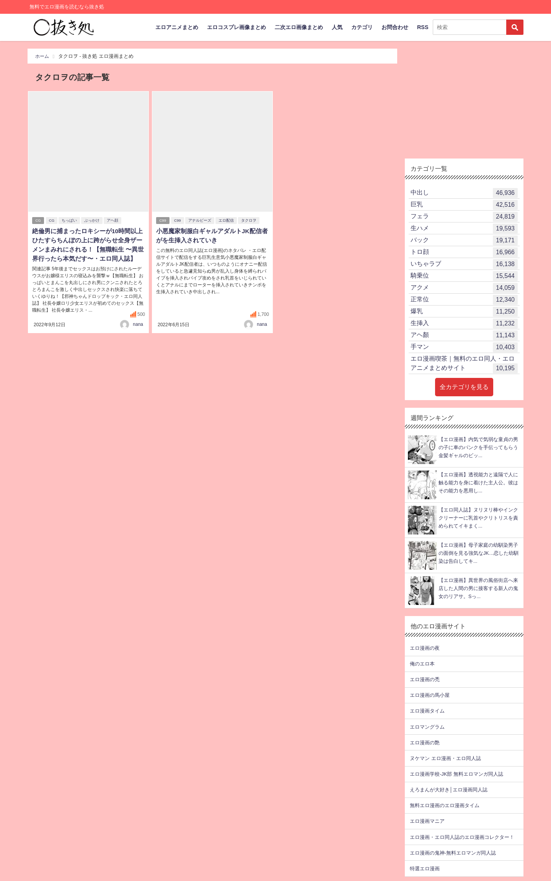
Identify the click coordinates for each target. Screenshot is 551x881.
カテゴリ (362, 27)
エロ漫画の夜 (425, 648)
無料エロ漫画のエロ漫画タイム (444, 805)
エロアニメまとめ (176, 27)
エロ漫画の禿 (425, 679)
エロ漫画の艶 (425, 742)
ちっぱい (70, 221)
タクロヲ (249, 221)
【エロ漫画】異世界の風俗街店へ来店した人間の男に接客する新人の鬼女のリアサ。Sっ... (478, 588)
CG (38, 221)
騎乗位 (464, 276)
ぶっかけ (92, 221)
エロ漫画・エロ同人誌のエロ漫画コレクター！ (462, 837)
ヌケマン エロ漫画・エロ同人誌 (445, 758)
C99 (163, 221)
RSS (423, 27)
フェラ (464, 217)
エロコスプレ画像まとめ (236, 27)
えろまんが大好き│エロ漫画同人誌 (448, 790)
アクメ (464, 288)
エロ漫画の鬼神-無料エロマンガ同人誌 (453, 853)
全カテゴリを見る (464, 387)
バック (464, 240)
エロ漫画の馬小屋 (430, 695)
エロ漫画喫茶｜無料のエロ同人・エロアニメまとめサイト (464, 364)
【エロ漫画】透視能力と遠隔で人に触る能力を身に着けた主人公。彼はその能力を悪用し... (478, 483)
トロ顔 (464, 252)
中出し (464, 193)
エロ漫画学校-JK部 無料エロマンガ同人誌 (456, 774)
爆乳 (464, 312)
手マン (464, 347)
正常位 (464, 300)
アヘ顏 (464, 335)
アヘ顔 (113, 221)
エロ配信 (227, 221)
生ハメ (464, 229)
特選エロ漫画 (425, 868)
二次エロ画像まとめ (299, 27)
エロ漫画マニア (427, 821)
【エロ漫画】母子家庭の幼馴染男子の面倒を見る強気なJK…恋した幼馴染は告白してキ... (478, 553)
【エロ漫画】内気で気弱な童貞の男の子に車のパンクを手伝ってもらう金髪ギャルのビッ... (478, 447)
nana (138, 324)
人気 (337, 27)
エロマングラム (427, 727)
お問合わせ (394, 27)
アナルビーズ (200, 221)
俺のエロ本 (422, 664)
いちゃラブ (464, 264)
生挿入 (464, 324)
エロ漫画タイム (427, 711)
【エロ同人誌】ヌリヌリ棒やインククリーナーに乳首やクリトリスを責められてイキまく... (478, 518)
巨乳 (464, 205)
